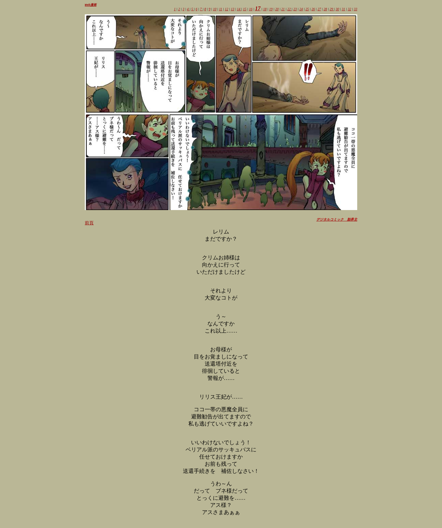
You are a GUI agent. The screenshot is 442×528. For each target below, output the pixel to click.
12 (226, 9)
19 (271, 9)
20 (277, 9)
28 (325, 9)
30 (337, 9)
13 (232, 9)
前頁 (89, 223)
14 (239, 9)
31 (343, 9)
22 (289, 9)
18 (265, 9)
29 (332, 9)
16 (250, 9)
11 (220, 9)
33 (355, 9)
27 (319, 9)
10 (214, 9)
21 (283, 9)
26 (313, 9)
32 (349, 9)
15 (245, 9)
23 (295, 9)
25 (307, 9)
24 (301, 9)
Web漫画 (90, 5)
